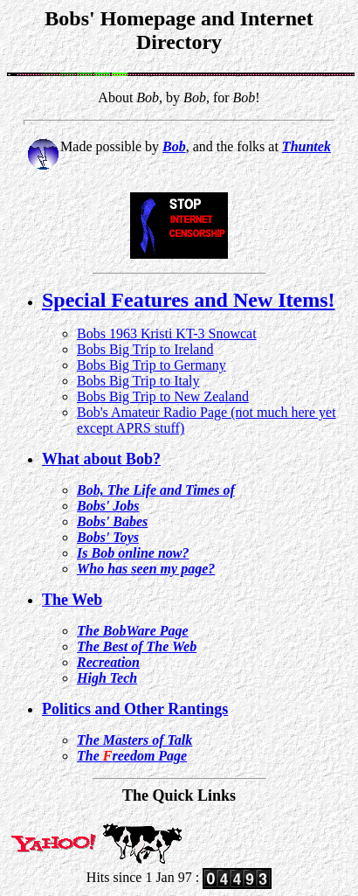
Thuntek (306, 146)
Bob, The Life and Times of (156, 490)
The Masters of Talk (134, 740)
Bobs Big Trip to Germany (151, 365)
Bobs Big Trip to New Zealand (163, 396)
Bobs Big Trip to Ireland (145, 349)
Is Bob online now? (133, 552)
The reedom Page (132, 755)
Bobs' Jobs (108, 505)
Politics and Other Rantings (135, 709)
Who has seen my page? (146, 568)
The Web (72, 599)
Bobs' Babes (112, 521)
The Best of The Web (136, 646)
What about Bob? (101, 459)
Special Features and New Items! (188, 299)
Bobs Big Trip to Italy (138, 380)
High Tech (107, 677)
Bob (174, 146)
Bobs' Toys (108, 537)
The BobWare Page (133, 630)
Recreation (108, 662)
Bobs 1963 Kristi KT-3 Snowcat (167, 333)
